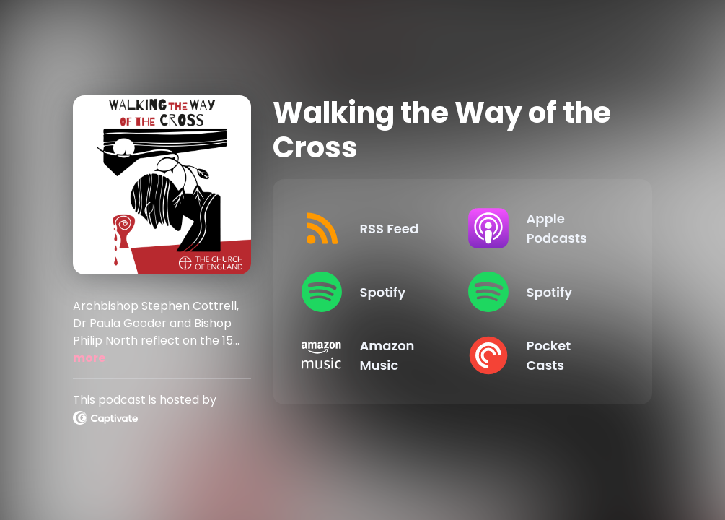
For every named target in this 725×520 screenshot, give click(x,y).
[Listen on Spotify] (373, 292)
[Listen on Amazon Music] (373, 355)
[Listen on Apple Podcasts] (540, 228)
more (89, 358)
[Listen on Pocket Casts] (540, 355)
